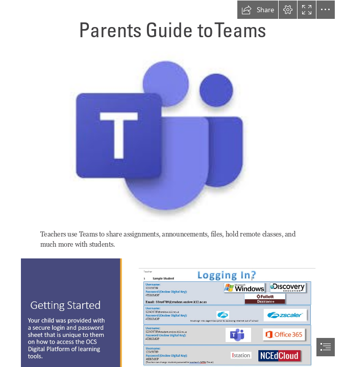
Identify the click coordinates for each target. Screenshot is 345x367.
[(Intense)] (172, 136)
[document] (172, 183)
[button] (257, 10)
